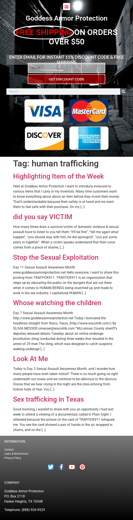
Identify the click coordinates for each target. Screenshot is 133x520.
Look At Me (30, 359)
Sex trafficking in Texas (48, 399)
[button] (66, 6)
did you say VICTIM (42, 217)
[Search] (123, 91)
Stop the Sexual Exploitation (56, 257)
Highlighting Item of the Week (58, 176)
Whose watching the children (57, 303)
